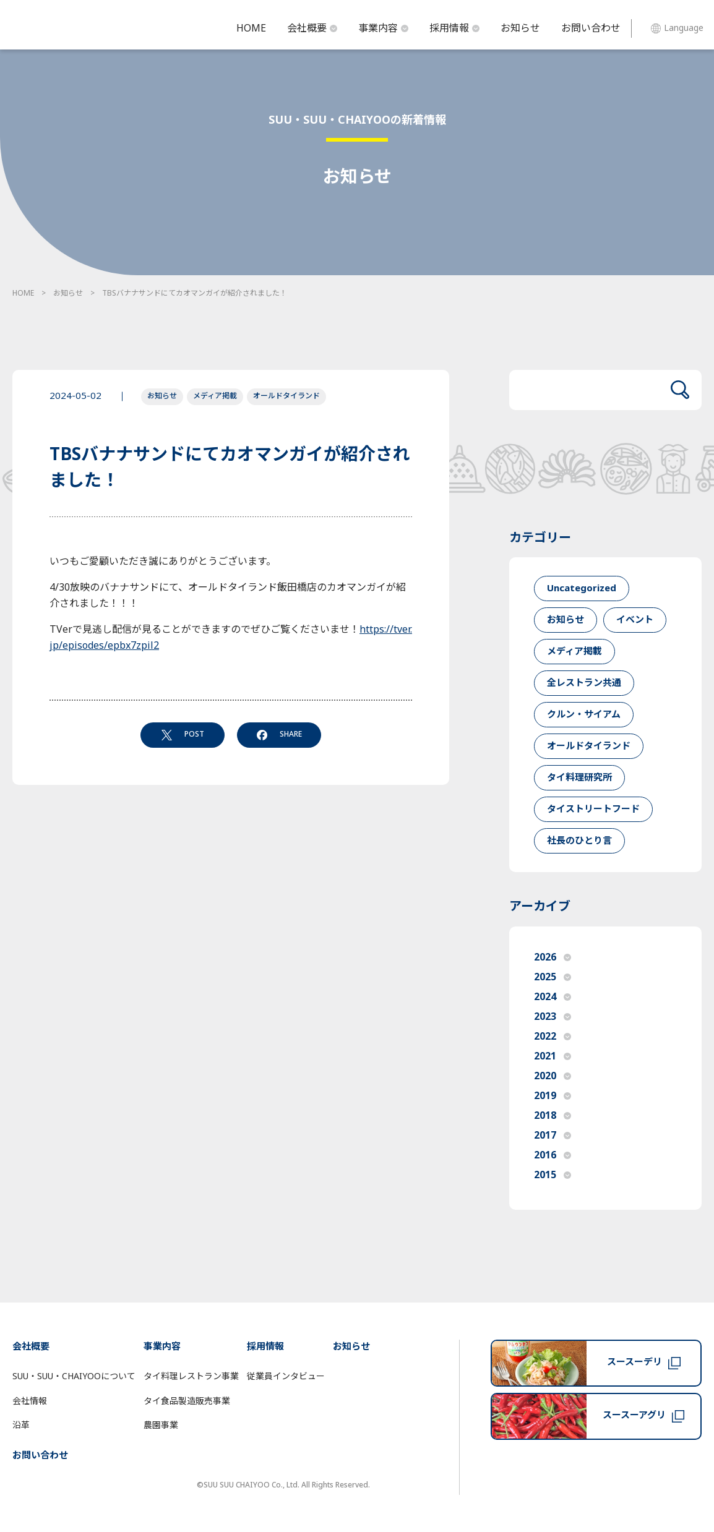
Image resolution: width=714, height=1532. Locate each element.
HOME (251, 28)
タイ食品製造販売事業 (187, 1401)
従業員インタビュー (286, 1376)
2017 (552, 1135)
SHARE (279, 734)
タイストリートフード (593, 809)
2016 (552, 1155)
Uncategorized (581, 588)
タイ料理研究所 (579, 778)
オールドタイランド (286, 395)
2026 (552, 957)
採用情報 (454, 28)
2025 (552, 977)
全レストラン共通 (584, 683)
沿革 (21, 1425)
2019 (552, 1096)
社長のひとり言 (579, 841)
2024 (552, 997)
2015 (552, 1175)
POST (182, 734)
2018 (552, 1115)
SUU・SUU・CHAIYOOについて (73, 1376)
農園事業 (161, 1425)
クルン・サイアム (584, 715)
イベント (634, 620)
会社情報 (29, 1401)
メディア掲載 (215, 395)
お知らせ (520, 28)
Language (677, 28)
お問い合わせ (591, 28)
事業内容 (383, 28)
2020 (552, 1076)
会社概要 (312, 28)
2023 (552, 1016)
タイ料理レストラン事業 (191, 1376)
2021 (552, 1056)
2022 (552, 1036)
